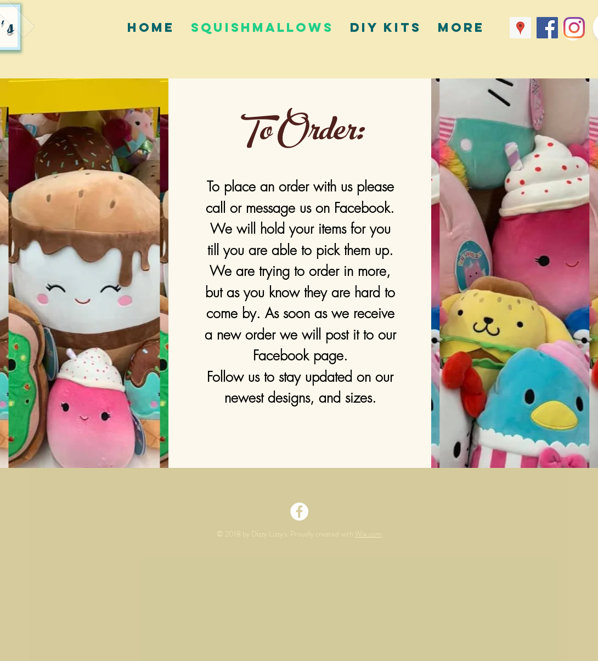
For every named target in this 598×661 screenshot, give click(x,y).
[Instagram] (574, 27)
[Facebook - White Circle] (299, 511)
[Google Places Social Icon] (520, 27)
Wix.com (368, 533)
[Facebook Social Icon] (547, 27)
